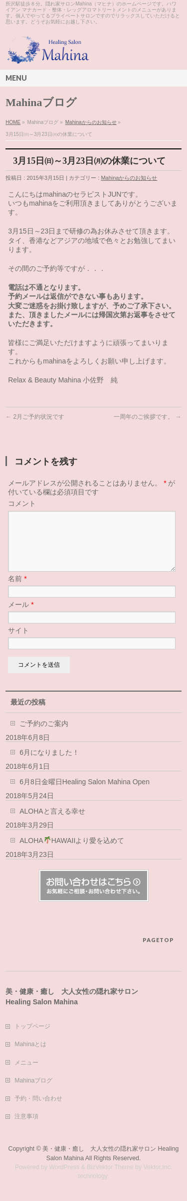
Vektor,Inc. (158, 1167)
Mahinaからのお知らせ (91, 122)
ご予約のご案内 (43, 735)
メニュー (26, 1063)
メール (20, 616)
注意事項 (26, 1116)
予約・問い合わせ (38, 1098)
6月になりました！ (49, 764)
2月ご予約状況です (34, 416)
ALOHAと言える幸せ (52, 823)
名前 (17, 591)
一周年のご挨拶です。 (147, 416)
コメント (22, 503)
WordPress (64, 1167)
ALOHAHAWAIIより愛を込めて (71, 852)
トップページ (32, 1026)
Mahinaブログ (33, 1081)
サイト (18, 642)
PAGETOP (158, 940)
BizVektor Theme (110, 1167)
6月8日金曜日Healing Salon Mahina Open (84, 794)
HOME (12, 122)
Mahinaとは (30, 1044)
